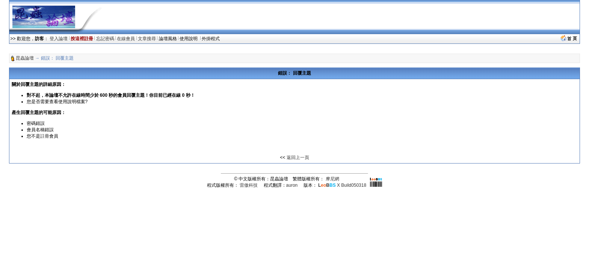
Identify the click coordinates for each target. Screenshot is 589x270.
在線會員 (126, 38)
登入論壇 (59, 38)
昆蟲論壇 (25, 58)
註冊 (44, 136)
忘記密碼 (105, 38)
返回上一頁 (298, 157)
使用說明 (189, 38)
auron (292, 185)
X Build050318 (342, 185)
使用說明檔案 (71, 101)
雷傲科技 (249, 185)
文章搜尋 (147, 38)
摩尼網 (332, 179)
